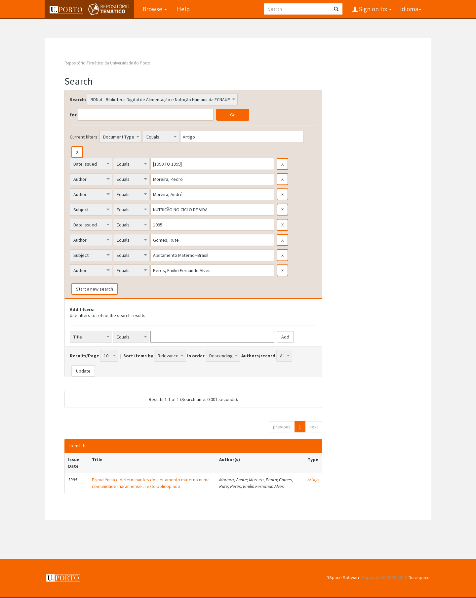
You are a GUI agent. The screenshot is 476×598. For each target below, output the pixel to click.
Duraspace (419, 577)
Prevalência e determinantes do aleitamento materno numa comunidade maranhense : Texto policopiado (151, 483)
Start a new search (94, 289)
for (73, 115)
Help (183, 9)
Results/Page (84, 356)
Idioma (410, 9)
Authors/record (258, 356)
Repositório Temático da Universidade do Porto (107, 63)
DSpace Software (344, 577)
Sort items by (138, 356)
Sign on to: (375, 9)
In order (196, 356)
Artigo (313, 480)
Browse (154, 9)
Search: (78, 99)
